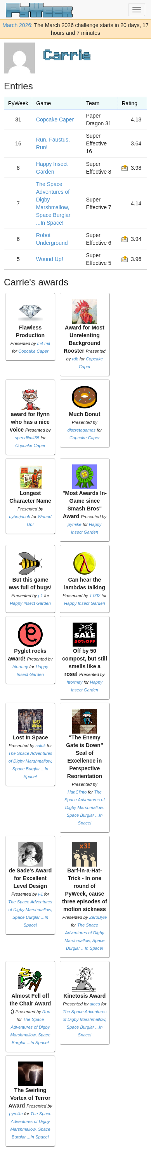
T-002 (94, 595)
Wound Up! (49, 259)
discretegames (81, 430)
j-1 (40, 595)
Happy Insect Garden (30, 603)
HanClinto (77, 792)
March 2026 (16, 25)
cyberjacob (19, 516)
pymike (74, 524)
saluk (40, 745)
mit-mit (43, 343)
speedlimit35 (27, 437)
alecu (95, 1004)
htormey (20, 666)
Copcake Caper (55, 119)
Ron (46, 1011)
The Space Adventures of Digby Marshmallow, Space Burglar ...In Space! (84, 807)
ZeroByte (98, 917)
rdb (75, 359)
